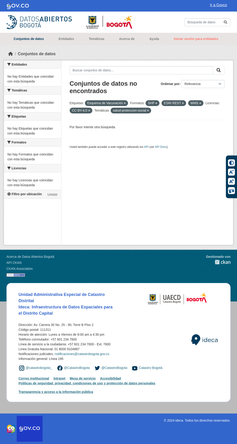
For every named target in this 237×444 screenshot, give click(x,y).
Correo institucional (34, 378)
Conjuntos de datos (29, 39)
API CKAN (14, 263)
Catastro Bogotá (150, 368)
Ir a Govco (218, 5)
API (146, 147)
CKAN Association (19, 269)
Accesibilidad (110, 378)
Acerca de (127, 39)
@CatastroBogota (77, 368)
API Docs (161, 147)
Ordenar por (170, 84)
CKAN (218, 262)
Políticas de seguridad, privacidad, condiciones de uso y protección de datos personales (87, 383)
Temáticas (96, 39)
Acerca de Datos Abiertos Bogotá (30, 256)
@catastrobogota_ (39, 368)
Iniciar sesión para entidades (196, 39)
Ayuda (154, 39)
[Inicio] (10, 54)
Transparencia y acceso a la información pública (56, 392)
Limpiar (52, 194)
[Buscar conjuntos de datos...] (207, 22)
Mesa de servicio (83, 378)
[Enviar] (225, 22)
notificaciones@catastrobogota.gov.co (82, 354)
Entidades (66, 39)
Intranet (59, 378)
